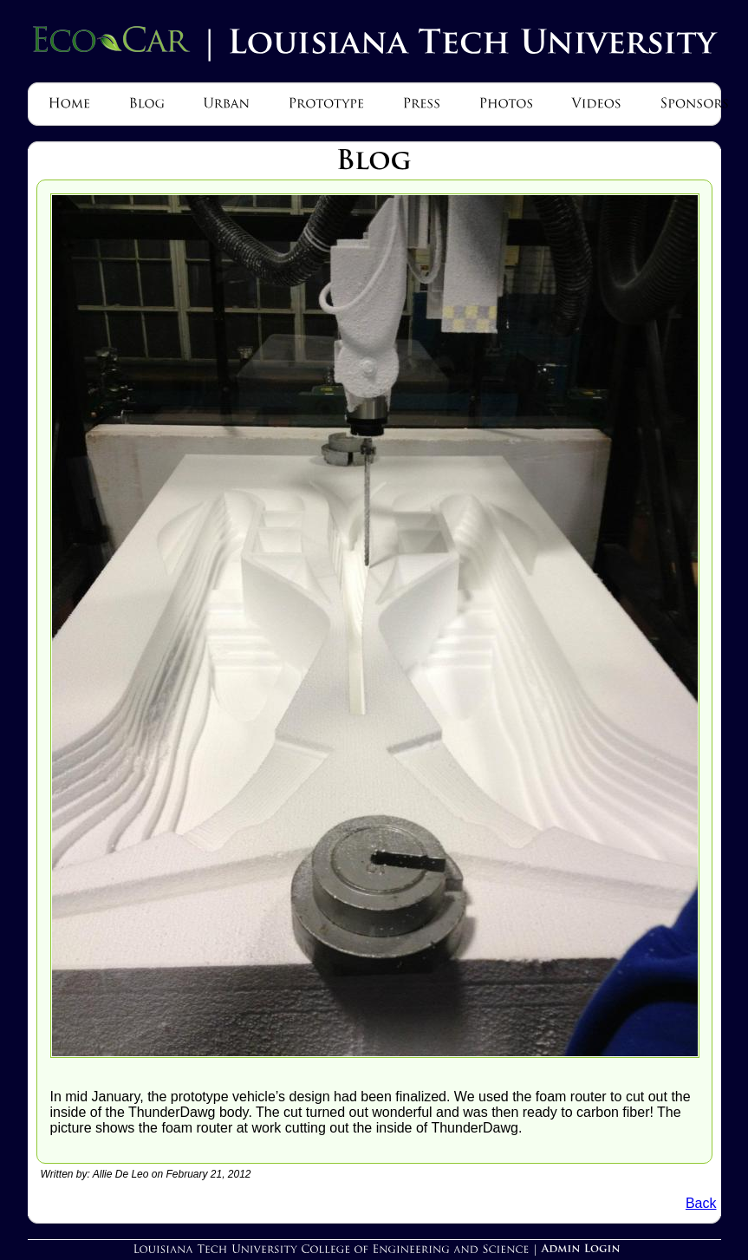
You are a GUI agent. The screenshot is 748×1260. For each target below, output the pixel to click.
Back (701, 1203)
